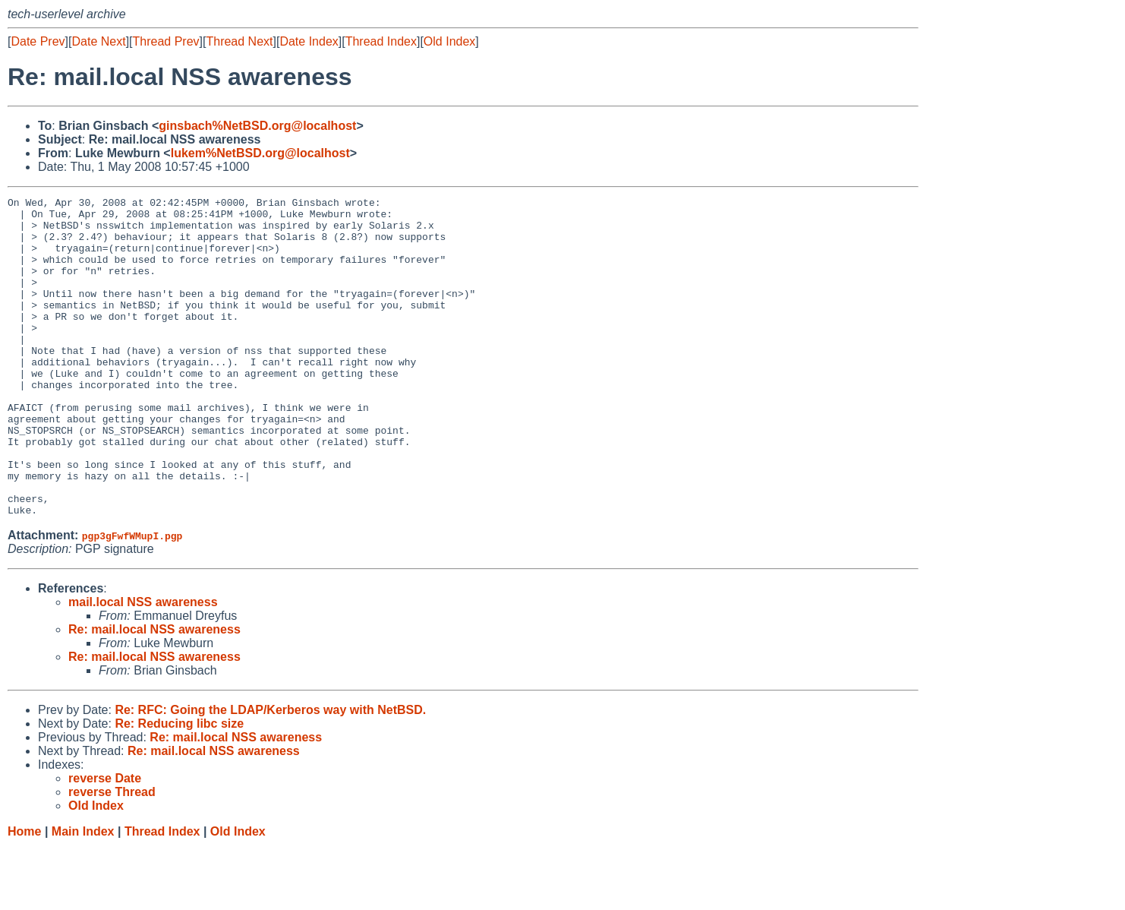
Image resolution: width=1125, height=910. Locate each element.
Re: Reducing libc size (179, 787)
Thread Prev (166, 41)
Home (24, 895)
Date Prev (38, 41)
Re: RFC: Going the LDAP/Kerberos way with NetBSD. (270, 773)
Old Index (449, 41)
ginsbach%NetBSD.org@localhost (257, 125)
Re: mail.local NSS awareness (154, 693)
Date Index (308, 41)
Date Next (98, 41)
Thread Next (239, 41)
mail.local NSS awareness (143, 665)
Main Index (83, 895)
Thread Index (381, 41)
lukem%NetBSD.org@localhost (260, 153)
